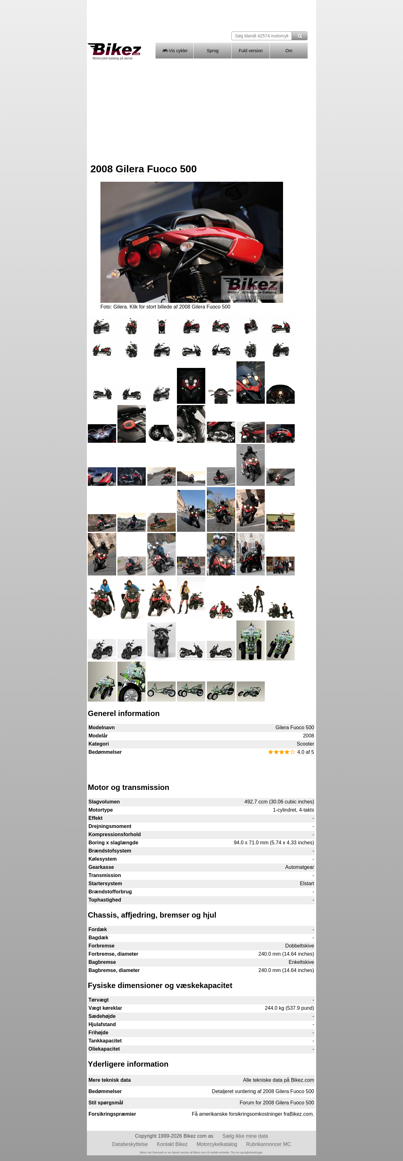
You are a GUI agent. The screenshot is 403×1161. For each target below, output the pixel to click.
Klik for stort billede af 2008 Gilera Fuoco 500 (179, 306)
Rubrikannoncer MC (268, 1144)
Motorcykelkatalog (216, 1144)
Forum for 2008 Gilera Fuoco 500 (277, 1102)
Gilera (130, 169)
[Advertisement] (201, 109)
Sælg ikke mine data (245, 1136)
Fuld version (251, 50)
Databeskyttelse (130, 1144)
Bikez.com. (301, 1114)
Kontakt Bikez (172, 1144)
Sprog (213, 50)
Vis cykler (175, 50)
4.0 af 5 (305, 752)
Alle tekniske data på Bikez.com (278, 1080)
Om (288, 50)
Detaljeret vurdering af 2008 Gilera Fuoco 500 (263, 1091)
